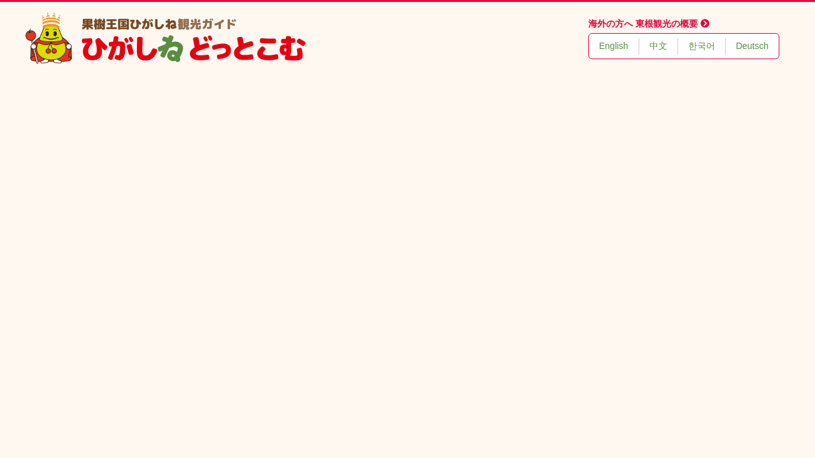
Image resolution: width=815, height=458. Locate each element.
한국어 (701, 46)
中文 (658, 46)
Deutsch (752, 46)
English (613, 46)
